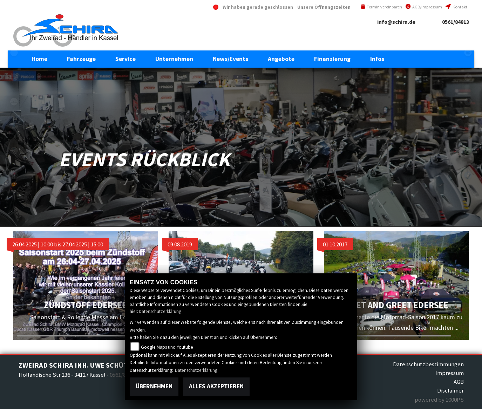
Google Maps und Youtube (167, 347)
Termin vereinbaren (381, 6)
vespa (14, 175)
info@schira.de (396, 22)
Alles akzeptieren (216, 386)
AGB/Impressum (424, 6)
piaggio (14, 126)
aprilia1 (14, 77)
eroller (14, 52)
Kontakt (456, 6)
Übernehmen (154, 386)
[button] (81, 59)
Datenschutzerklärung (160, 311)
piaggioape (14, 150)
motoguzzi (14, 101)
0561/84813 (455, 22)
